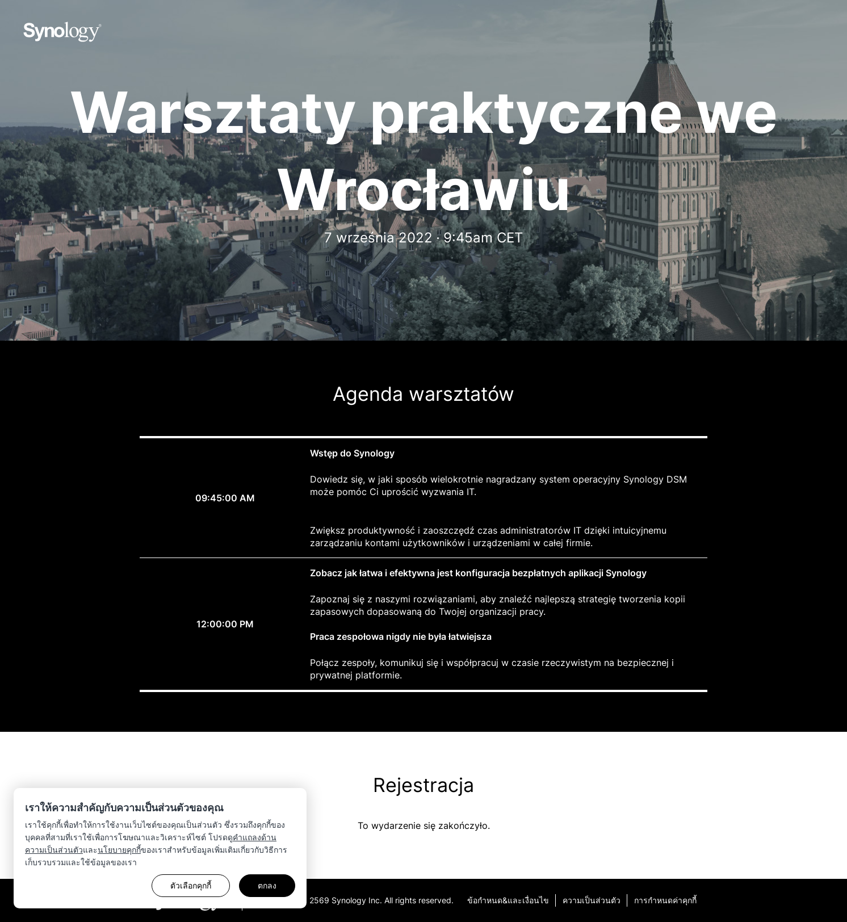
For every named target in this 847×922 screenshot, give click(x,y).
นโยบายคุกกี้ (119, 849)
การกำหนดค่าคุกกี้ (665, 900)
